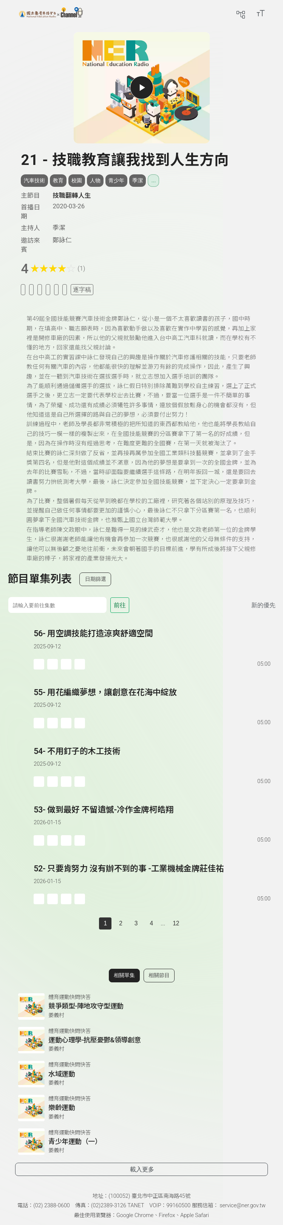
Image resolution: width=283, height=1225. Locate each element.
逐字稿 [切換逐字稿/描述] (82, 289)
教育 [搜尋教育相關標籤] (58, 180)
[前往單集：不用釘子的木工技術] (153, 759)
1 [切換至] (105, 923)
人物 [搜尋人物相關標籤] (95, 180)
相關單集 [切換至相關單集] (124, 975)
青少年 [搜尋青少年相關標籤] (116, 180)
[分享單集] (48, 289)
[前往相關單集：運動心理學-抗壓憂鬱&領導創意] (141, 1040)
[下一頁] (191, 923)
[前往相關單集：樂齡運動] (141, 1108)
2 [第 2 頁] (120, 923)
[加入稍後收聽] (23, 289)
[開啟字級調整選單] (261, 13)
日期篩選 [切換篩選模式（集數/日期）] (95, 579)
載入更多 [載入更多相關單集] (142, 1169)
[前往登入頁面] (275, 13)
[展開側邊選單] (9, 13)
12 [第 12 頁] (176, 923)
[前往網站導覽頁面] (241, 13)
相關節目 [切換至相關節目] (159, 975)
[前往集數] (57, 605)
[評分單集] (56, 289)
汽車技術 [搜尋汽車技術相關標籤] (34, 180)
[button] (20, 648)
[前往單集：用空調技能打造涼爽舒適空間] (153, 641)
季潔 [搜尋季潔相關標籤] (137, 180)
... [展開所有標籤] (153, 180)
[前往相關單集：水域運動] (141, 1074)
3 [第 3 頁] (136, 923)
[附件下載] (64, 289)
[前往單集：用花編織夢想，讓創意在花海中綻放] (153, 700)
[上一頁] (91, 923)
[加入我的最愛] (31, 289)
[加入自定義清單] (39, 289)
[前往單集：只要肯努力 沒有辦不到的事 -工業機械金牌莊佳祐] (153, 876)
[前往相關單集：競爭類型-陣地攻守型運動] (141, 1006)
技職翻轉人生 (72, 195)
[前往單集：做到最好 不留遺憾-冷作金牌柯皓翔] (153, 817)
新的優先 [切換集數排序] (263, 605)
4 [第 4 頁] (151, 923)
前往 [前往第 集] (120, 605)
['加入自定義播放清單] (52, 664)
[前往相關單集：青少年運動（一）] (141, 1141)
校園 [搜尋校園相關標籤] (76, 180)
